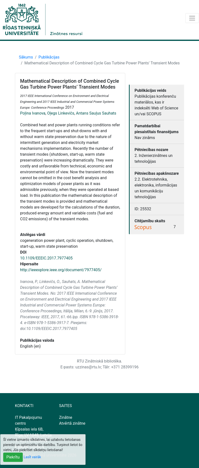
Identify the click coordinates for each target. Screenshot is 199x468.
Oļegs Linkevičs (60, 113)
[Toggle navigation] (192, 18)
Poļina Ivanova (32, 113)
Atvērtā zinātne (72, 423)
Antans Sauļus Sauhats (96, 113)
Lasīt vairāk (32, 457)
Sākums (26, 57)
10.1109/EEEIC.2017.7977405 (46, 258)
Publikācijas (49, 57)
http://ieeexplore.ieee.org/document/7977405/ (60, 270)
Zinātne (65, 417)
